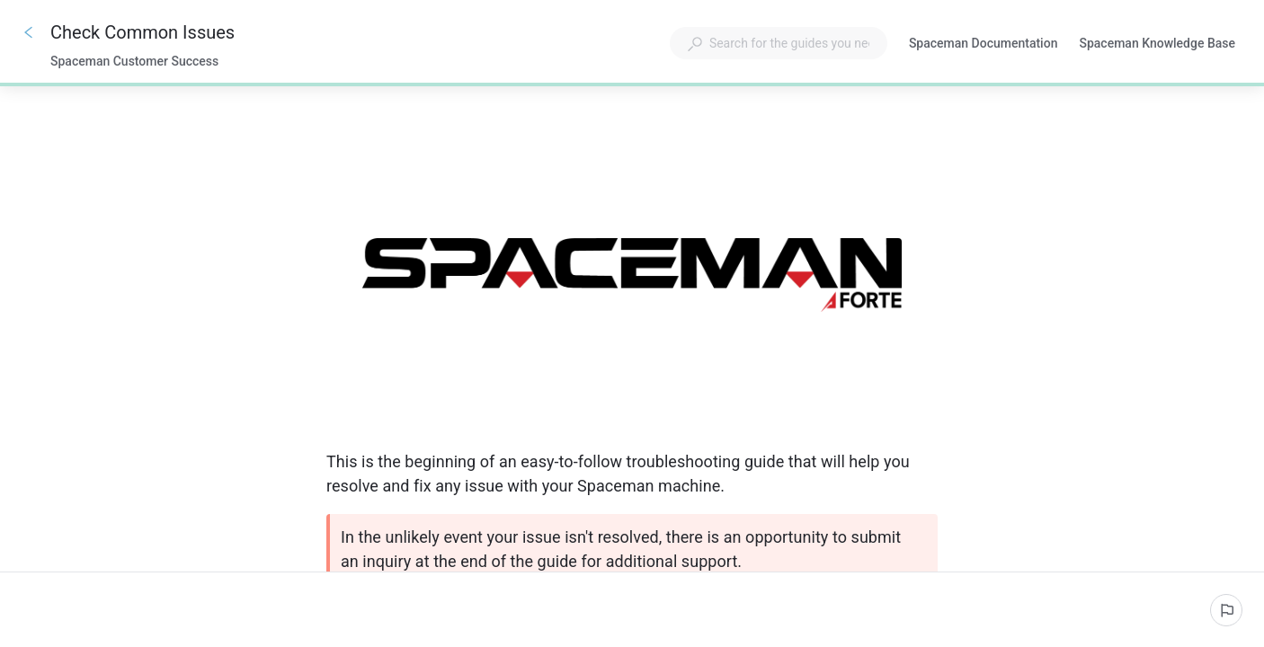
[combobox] (778, 43)
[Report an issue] (1226, 610)
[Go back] (29, 32)
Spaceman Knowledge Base (1157, 45)
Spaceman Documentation (983, 45)
